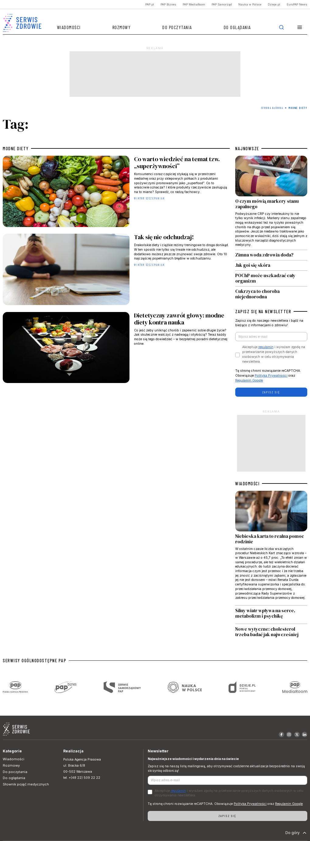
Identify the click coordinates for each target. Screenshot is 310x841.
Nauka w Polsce (249, 4)
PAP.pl (149, 4)
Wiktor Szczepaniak (149, 198)
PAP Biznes (168, 4)
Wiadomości (69, 27)
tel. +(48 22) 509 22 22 (81, 778)
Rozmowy (121, 27)
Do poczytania (177, 27)
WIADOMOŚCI (247, 483)
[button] (299, 27)
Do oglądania (237, 27)
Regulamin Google (249, 380)
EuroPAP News (297, 4)
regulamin (266, 347)
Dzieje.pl (274, 4)
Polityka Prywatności (271, 376)
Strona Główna (272, 108)
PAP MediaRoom (194, 4)
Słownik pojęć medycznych (26, 784)
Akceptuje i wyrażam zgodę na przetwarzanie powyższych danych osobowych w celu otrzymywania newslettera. (273, 354)
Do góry (296, 833)
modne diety (16, 148)
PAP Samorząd (222, 4)
